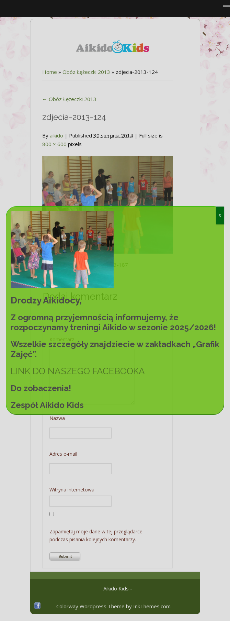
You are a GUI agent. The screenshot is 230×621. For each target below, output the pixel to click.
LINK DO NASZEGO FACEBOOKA (78, 371)
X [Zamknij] (220, 215)
